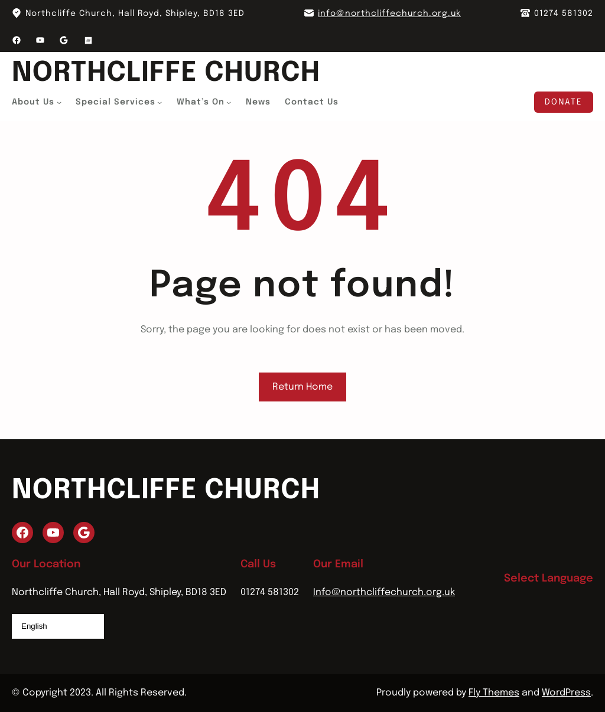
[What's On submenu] (228, 102)
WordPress (566, 693)
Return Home (302, 387)
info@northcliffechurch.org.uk (389, 13)
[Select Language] (58, 626)
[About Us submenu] (59, 102)
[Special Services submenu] (159, 102)
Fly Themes (494, 693)
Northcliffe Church (166, 73)
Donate (564, 102)
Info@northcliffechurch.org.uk (384, 592)
